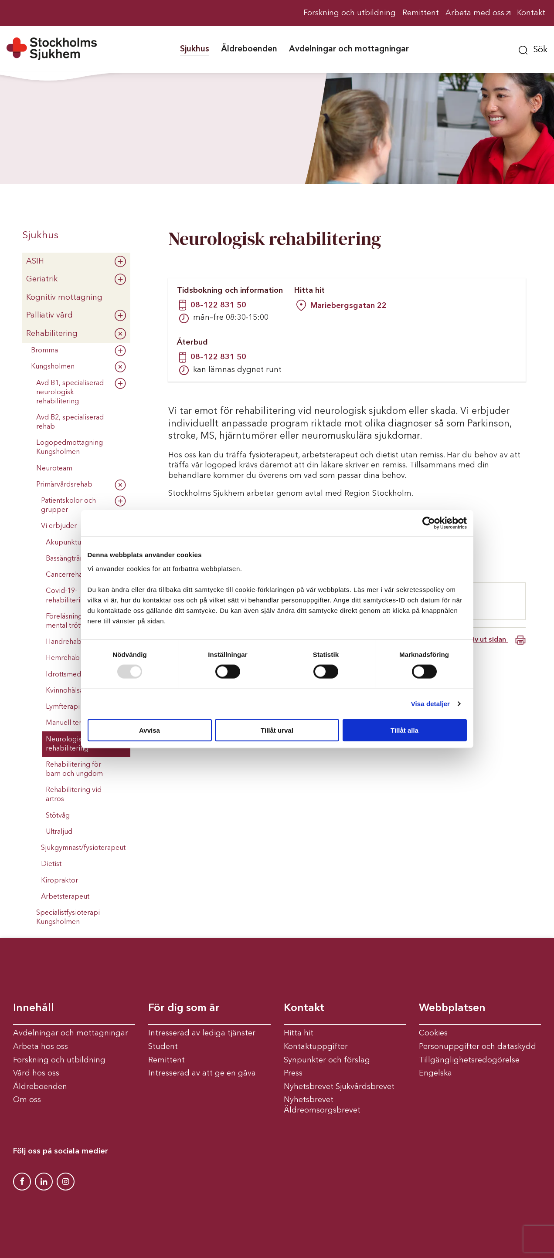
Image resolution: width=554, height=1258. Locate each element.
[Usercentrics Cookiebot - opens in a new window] (429, 523)
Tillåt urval (277, 730)
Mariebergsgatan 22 (348, 306)
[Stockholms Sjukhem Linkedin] (44, 1181)
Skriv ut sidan (493, 640)
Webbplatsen (452, 1008)
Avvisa (149, 730)
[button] (533, 48)
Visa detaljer (430, 703)
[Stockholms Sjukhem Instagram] (66, 1181)
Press (293, 1073)
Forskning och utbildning (59, 1060)
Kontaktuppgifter (316, 1047)
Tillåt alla (404, 730)
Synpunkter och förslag (327, 1060)
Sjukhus (40, 235)
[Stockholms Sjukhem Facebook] (22, 1181)
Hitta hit (298, 1033)
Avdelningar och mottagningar (70, 1033)
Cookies (433, 1033)
